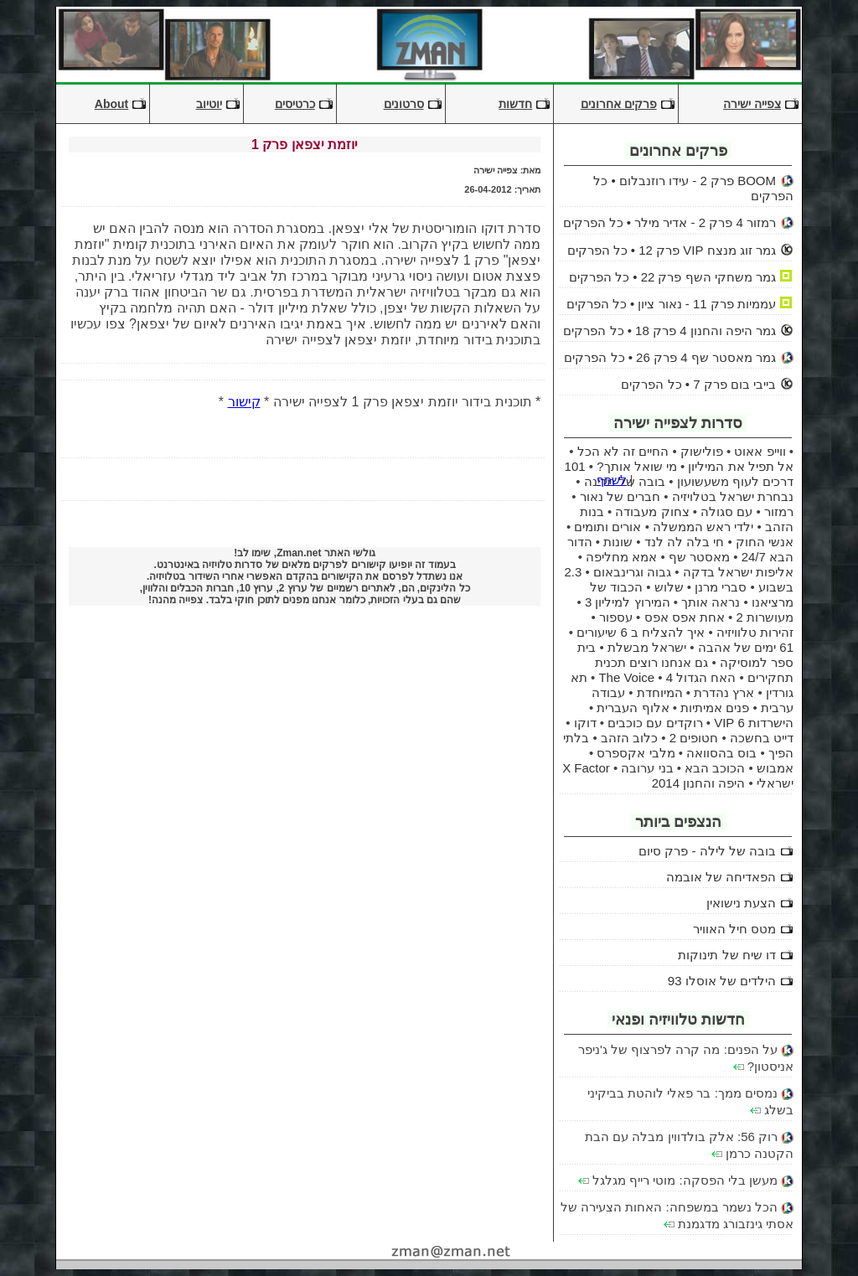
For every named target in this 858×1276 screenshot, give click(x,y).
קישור (244, 402)
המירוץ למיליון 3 (627, 602)
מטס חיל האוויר (734, 929)
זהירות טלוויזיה (754, 632)
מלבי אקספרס (636, 753)
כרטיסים (295, 104)
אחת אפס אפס (684, 617)
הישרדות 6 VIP (753, 722)
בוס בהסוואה (721, 753)
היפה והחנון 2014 (699, 783)
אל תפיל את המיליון (740, 466)
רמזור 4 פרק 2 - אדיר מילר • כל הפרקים (669, 222)
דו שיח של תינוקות (727, 955)
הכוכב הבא (715, 768)
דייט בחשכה (761, 738)
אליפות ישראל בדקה (738, 572)
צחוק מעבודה (652, 511)
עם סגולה (726, 511)
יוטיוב (209, 104)
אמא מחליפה (621, 557)
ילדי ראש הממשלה (703, 526)
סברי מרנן (721, 587)
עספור (616, 617)
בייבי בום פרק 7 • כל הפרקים (698, 384)
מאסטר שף (699, 557)
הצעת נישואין (741, 903)
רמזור (778, 511)
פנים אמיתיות (714, 707)
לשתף (612, 480)
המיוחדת (660, 692)
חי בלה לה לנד (684, 542)
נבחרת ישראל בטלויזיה (732, 496)
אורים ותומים (607, 526)
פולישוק (701, 451)
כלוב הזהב (629, 738)
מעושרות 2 (764, 617)
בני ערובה (647, 768)
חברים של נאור (620, 496)
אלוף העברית (633, 707)
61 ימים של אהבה (745, 647)
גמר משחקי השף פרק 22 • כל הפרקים (672, 277)
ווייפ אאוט (759, 451)
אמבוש (775, 768)
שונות (618, 542)
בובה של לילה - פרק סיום (707, 851)
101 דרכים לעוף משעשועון (679, 473)
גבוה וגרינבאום (632, 572)
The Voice (626, 677)
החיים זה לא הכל (623, 451)
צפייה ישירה (752, 104)
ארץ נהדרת (724, 692)
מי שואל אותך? (637, 466)
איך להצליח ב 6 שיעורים (640, 632)
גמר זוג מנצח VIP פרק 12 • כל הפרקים (672, 250)
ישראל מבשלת (646, 647)
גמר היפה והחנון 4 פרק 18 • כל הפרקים (669, 330)
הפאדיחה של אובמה (721, 877)
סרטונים (404, 104)
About (111, 104)
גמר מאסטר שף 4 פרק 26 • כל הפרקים (670, 357)
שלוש (669, 587)
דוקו (585, 722)
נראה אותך (710, 602)
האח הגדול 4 (701, 677)
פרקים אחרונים (619, 104)
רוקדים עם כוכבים (654, 722)
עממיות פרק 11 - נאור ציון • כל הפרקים (671, 304)
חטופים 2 (694, 738)
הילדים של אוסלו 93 (722, 981)
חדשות (515, 104)
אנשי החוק (764, 542)
